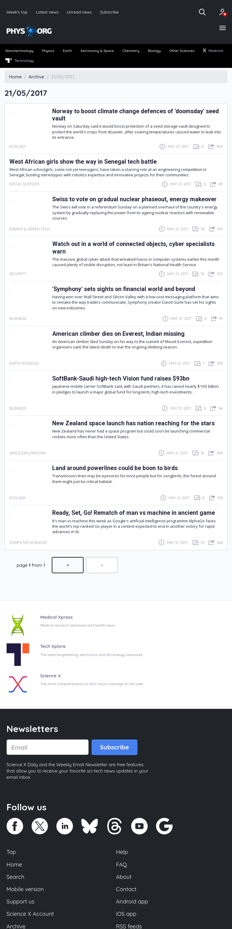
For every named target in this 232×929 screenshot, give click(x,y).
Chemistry (131, 50)
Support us (21, 901)
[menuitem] (19, 51)
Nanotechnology (19, 50)
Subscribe (109, 11)
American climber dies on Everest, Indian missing (118, 333)
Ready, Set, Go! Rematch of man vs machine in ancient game (133, 513)
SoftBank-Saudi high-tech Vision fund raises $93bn (120, 378)
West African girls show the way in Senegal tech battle (83, 161)
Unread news (79, 11)
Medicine (213, 50)
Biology (154, 50)
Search (16, 876)
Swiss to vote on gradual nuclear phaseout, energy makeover (134, 199)
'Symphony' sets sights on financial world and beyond (123, 289)
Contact (126, 889)
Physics (48, 50)
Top (11, 852)
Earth (67, 50)
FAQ (121, 864)
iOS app (126, 914)
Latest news (47, 11)
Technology (19, 60)
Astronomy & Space (97, 50)
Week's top (17, 11)
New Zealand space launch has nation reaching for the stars (133, 423)
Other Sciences (181, 50)
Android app (132, 901)
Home (15, 864)
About (124, 876)
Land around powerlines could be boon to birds (115, 468)
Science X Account (30, 914)
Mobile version (25, 889)
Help (122, 852)
